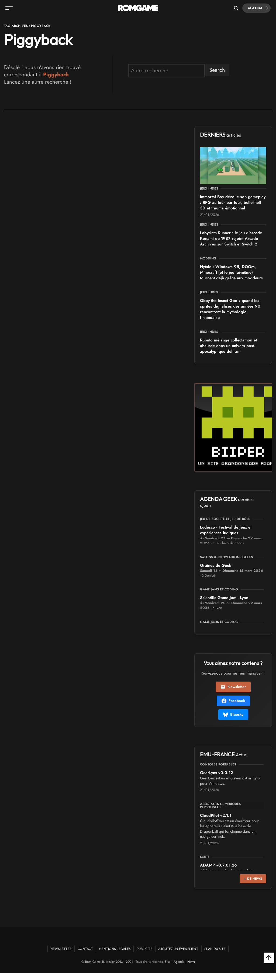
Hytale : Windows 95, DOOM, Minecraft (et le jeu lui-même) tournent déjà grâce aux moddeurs (231, 272)
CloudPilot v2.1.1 (215, 815)
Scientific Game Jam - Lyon (224, 598)
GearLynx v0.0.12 (216, 773)
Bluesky (233, 714)
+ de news (253, 878)
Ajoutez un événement (178, 949)
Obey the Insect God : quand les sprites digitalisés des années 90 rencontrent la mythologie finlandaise (230, 309)
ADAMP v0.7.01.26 (218, 865)
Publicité (144, 949)
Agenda (258, 8)
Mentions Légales (115, 949)
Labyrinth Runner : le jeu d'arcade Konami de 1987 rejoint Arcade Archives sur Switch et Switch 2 (231, 238)
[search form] (166, 70)
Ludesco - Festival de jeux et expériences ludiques (225, 530)
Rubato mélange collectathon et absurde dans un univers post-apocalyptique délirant (228, 345)
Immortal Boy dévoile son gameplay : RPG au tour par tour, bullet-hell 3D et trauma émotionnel (232, 202)
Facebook (233, 700)
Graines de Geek (215, 565)
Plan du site (215, 949)
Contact (85, 949)
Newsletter (233, 686)
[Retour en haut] (269, 958)
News (191, 961)
